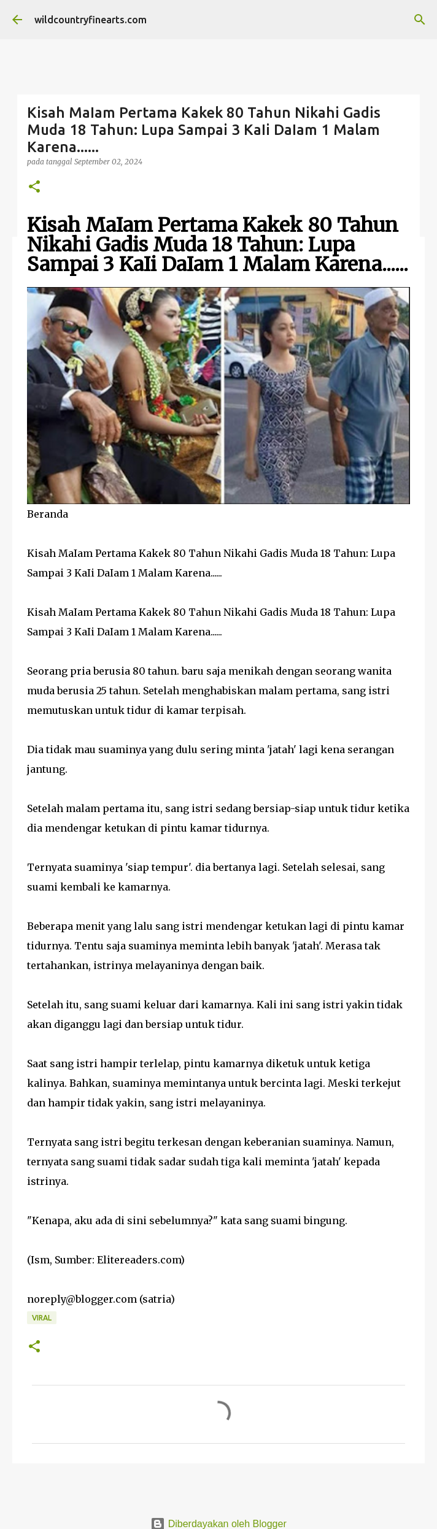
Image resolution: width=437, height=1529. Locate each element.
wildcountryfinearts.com (90, 19)
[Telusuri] (419, 19)
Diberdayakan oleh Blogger (218, 1524)
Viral (42, 1318)
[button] (34, 187)
